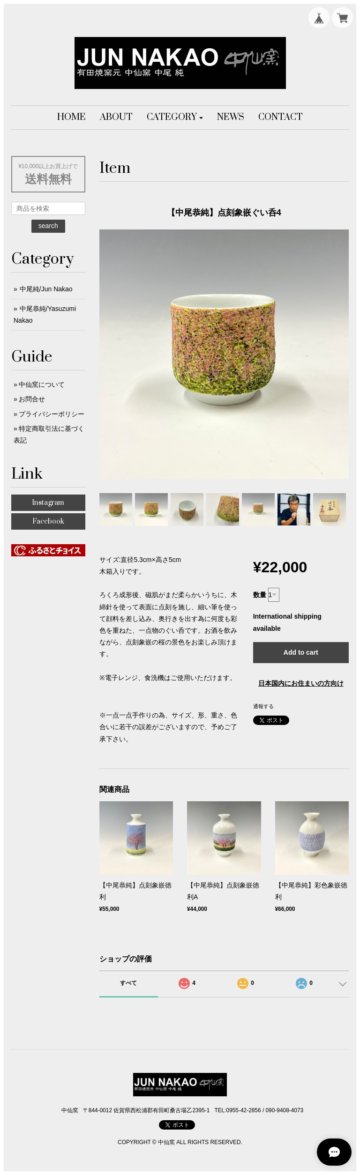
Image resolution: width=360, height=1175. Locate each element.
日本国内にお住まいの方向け (301, 683)
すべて (128, 983)
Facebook (48, 521)
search (48, 225)
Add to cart (301, 652)
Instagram (48, 502)
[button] (175, 117)
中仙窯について (42, 384)
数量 (259, 595)
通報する (263, 706)
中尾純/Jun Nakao (46, 289)
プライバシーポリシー (51, 414)
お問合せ (32, 399)
